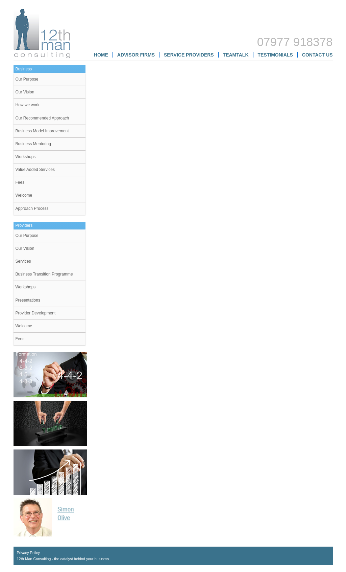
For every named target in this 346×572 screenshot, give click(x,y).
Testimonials (275, 55)
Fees (20, 182)
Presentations (28, 300)
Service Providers (189, 55)
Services (23, 261)
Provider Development (36, 313)
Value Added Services (35, 169)
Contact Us (317, 55)
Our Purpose (27, 79)
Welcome (24, 195)
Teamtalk (236, 55)
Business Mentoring (33, 143)
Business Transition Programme (44, 274)
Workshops (26, 156)
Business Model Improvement (42, 131)
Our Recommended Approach (42, 118)
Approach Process (32, 208)
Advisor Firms (136, 55)
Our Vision (25, 92)
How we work (28, 105)
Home (101, 55)
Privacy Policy (28, 553)
